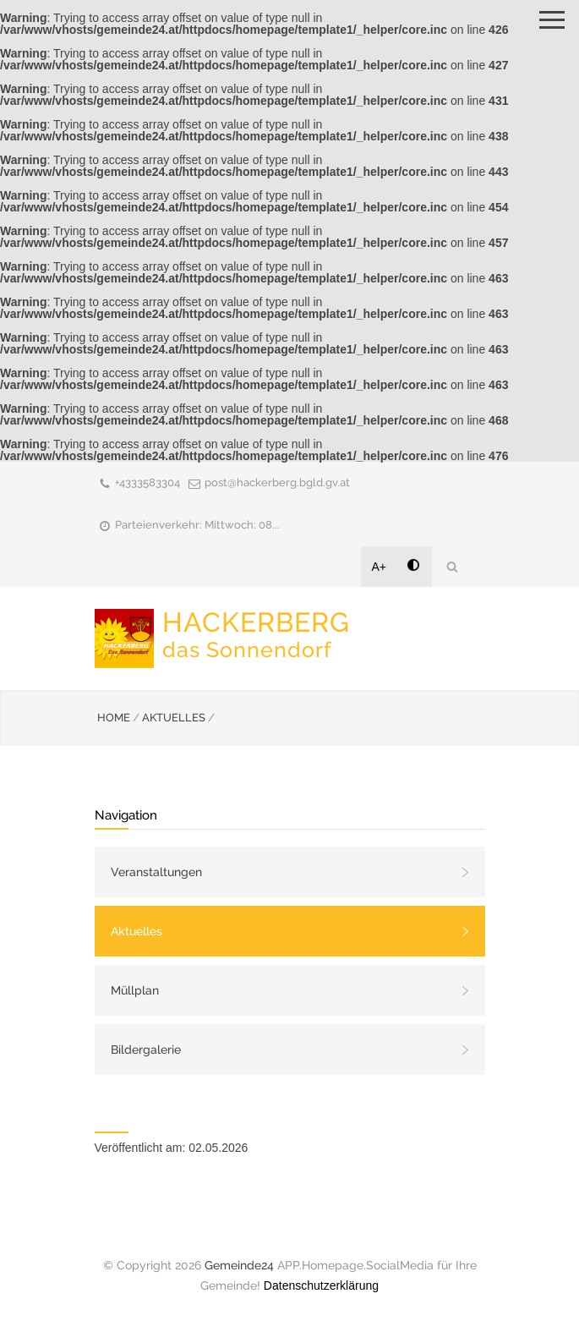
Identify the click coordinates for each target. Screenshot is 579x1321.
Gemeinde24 (239, 1265)
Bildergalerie (146, 1049)
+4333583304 (147, 482)
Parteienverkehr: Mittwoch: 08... (197, 524)
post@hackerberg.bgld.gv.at (277, 482)
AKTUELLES (173, 717)
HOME (113, 717)
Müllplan (135, 990)
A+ (379, 566)
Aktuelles (136, 931)
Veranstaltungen (156, 872)
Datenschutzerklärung (321, 1285)
